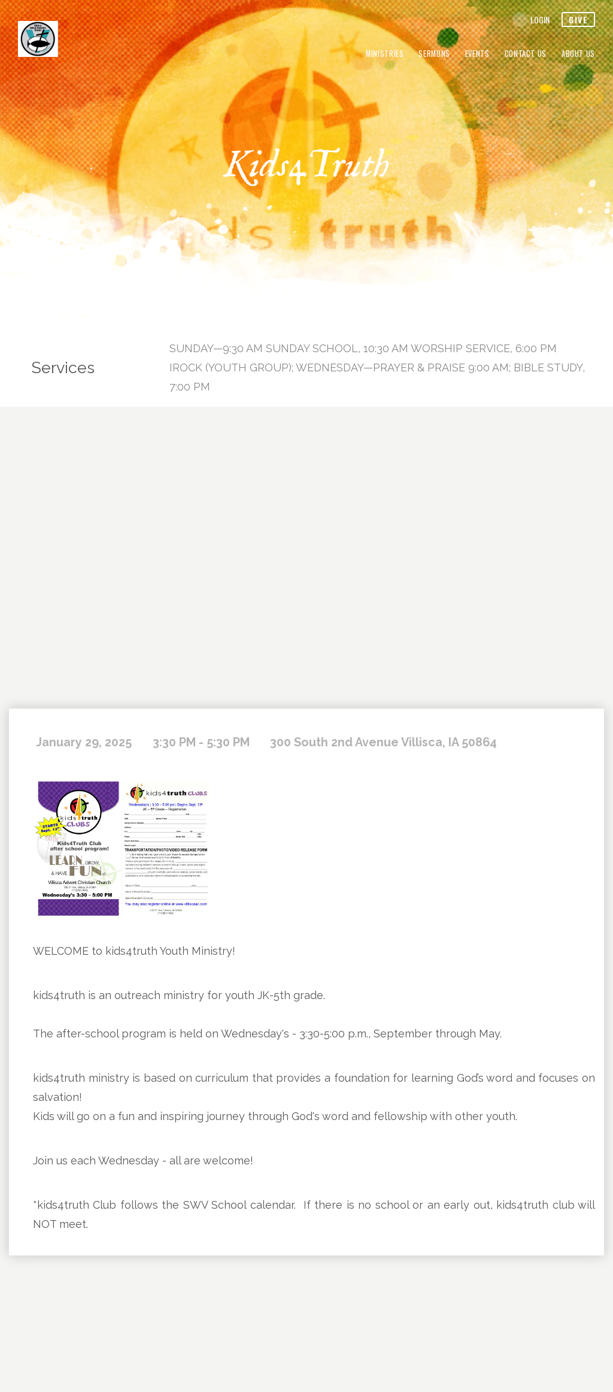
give (578, 19)
